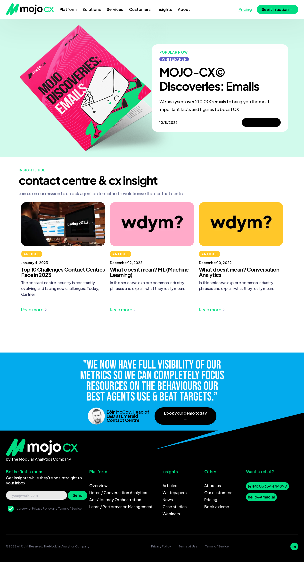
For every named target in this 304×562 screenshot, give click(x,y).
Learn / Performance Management (121, 506)
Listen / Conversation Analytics (118, 492)
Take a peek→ (261, 122)
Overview (98, 485)
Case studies (175, 506)
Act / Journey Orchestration (115, 499)
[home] (30, 9)
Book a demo (216, 506)
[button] (68, 9)
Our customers (218, 492)
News (168, 499)
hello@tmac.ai (261, 496)
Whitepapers (175, 492)
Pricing (210, 499)
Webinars (171, 513)
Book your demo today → (185, 415)
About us (212, 485)
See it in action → (277, 9)
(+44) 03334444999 (267, 486)
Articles (170, 485)
